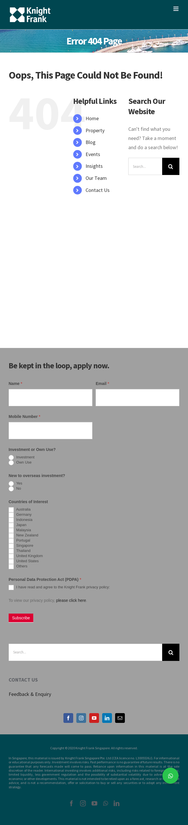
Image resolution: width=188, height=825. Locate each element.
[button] (170, 776)
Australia (19, 509)
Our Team (96, 178)
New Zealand (23, 535)
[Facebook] (68, 718)
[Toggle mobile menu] (176, 9)
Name (15, 383)
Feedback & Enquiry (30, 694)
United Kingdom (26, 556)
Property (95, 130)
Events (93, 154)
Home (92, 118)
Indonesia (20, 520)
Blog (91, 142)
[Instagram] (81, 718)
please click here (71, 600)
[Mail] (120, 718)
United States (24, 561)
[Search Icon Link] (76, 202)
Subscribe (21, 618)
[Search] (170, 166)
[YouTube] (94, 718)
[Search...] (145, 166)
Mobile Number (24, 416)
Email (102, 383)
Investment (21, 457)
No (15, 488)
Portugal (19, 540)
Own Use (20, 462)
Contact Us (98, 190)
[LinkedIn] (107, 718)
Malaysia (20, 530)
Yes (15, 483)
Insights (94, 166)
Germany (20, 514)
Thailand (19, 551)
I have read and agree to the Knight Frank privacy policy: (59, 587)
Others (18, 566)
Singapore (21, 545)
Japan (17, 525)
